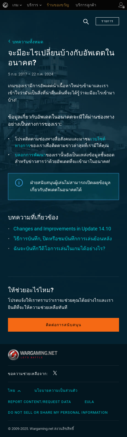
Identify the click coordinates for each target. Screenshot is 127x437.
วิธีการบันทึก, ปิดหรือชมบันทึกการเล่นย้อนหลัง (62, 238)
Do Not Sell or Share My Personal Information (58, 412)
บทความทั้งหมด (27, 41)
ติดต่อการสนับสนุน (63, 325)
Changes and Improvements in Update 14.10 (62, 229)
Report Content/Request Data (39, 402)
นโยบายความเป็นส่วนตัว (56, 390)
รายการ (107, 21)
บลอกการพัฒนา (30, 154)
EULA (89, 402)
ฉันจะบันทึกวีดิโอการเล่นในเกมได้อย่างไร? (59, 248)
